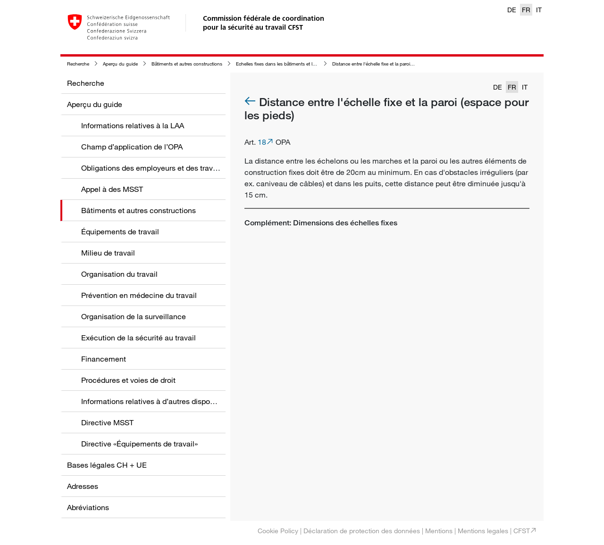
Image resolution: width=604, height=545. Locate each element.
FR (526, 10)
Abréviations (88, 507)
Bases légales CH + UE (107, 465)
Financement (103, 358)
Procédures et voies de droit (128, 380)
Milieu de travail (108, 252)
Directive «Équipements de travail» (139, 443)
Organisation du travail (119, 274)
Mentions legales (483, 531)
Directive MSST (107, 422)
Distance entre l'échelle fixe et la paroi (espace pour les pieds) (396, 64)
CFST (521, 531)
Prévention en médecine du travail (139, 295)
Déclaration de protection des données (361, 531)
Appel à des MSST (112, 189)
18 (262, 142)
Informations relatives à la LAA (132, 125)
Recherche (78, 64)
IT (539, 10)
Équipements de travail (120, 231)
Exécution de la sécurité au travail (138, 337)
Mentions (439, 531)
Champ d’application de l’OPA (132, 146)
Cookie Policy (278, 531)
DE (511, 10)
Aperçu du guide (120, 64)
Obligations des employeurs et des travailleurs (159, 168)
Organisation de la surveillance (133, 316)
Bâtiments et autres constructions (186, 64)
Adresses (82, 486)
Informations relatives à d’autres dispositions (156, 401)
